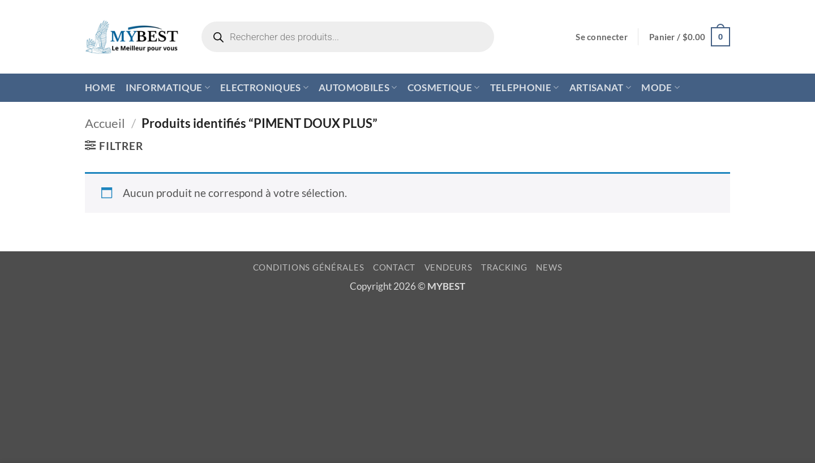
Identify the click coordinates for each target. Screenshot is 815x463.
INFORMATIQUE (168, 87)
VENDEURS (448, 267)
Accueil (105, 123)
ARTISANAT (600, 87)
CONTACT (394, 267)
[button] (602, 37)
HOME (100, 87)
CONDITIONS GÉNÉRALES (308, 267)
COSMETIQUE (444, 87)
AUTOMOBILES (358, 87)
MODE (660, 87)
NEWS (549, 267)
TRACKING (504, 267)
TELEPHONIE (524, 87)
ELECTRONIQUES (264, 87)
